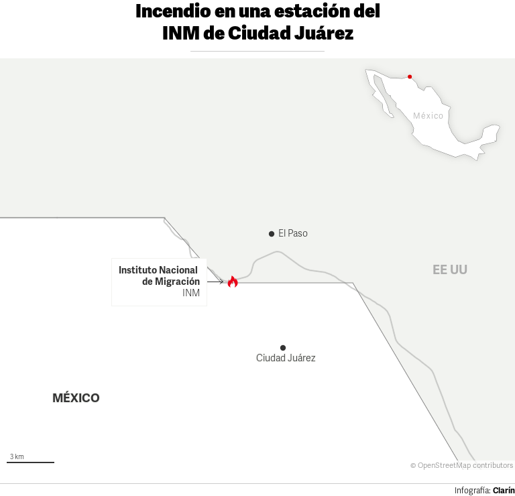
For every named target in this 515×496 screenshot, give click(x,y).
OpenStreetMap (444, 465)
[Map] (257, 264)
